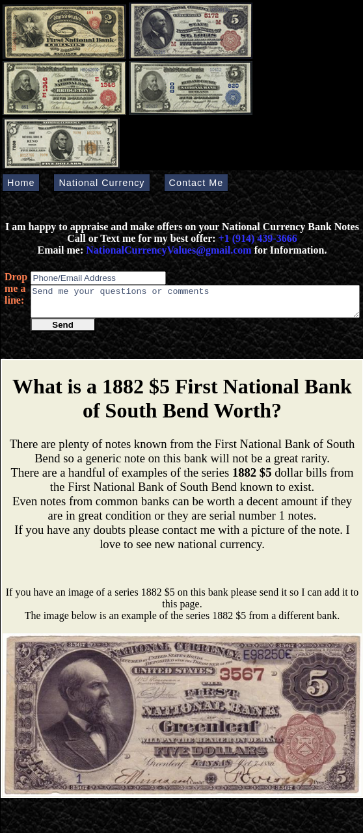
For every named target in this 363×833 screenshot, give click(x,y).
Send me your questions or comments (195, 304)
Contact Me (196, 183)
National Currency (101, 183)
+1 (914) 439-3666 (258, 238)
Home (20, 183)
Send (63, 331)
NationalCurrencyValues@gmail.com (167, 250)
